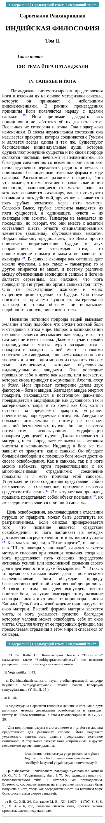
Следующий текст (81, 5)
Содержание (19, 5)
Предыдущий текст (48, 5)
